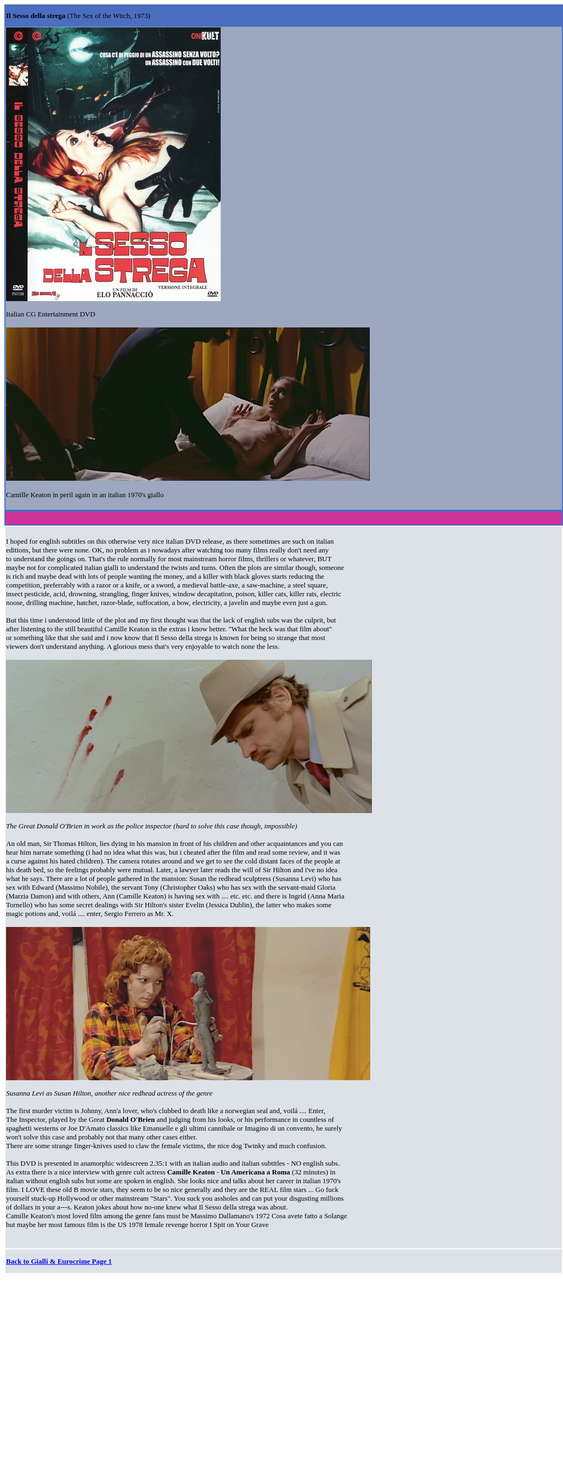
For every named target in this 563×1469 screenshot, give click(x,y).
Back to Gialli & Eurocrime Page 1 (59, 1261)
